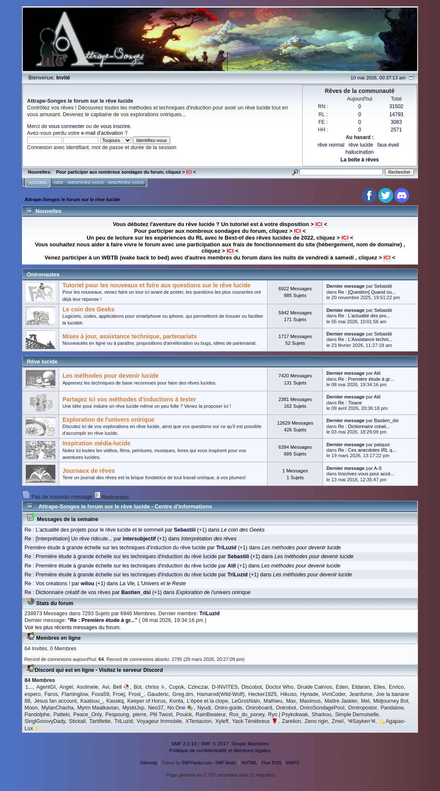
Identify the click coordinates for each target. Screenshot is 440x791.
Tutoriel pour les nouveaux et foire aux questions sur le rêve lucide (157, 285)
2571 (396, 130)
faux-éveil (388, 145)
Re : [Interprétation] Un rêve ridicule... (68, 539)
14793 (396, 114)
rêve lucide (361, 145)
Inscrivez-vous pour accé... (366, 473)
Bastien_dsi (386, 420)
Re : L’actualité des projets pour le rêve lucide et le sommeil (94, 530)
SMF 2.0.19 (184, 743)
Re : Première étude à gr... (366, 379)
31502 (396, 106)
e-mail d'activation (102, 133)
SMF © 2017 (215, 743)
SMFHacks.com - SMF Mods (209, 763)
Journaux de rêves (89, 470)
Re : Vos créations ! (47, 583)
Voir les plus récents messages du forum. (73, 627)
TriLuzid (210, 613)
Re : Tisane (350, 402)
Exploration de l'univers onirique (109, 419)
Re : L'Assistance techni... (365, 339)
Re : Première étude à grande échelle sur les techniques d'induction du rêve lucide (121, 556)
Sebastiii (383, 286)
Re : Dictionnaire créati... (364, 426)
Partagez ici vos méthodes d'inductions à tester (129, 399)
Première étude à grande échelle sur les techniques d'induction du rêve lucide (115, 548)
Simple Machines (250, 743)
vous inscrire (115, 126)
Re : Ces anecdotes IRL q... (367, 450)
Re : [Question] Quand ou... (367, 292)
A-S (378, 468)
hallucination (360, 152)
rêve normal (330, 145)
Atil (377, 373)
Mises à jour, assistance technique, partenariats (130, 336)
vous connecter (67, 126)
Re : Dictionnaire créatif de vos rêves (68, 592)
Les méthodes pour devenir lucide (111, 375)
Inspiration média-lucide (97, 443)
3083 (396, 122)
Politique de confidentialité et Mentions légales (220, 750)
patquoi (382, 444)
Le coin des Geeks (89, 309)
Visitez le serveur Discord (131, 670)
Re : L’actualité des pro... (364, 315)
